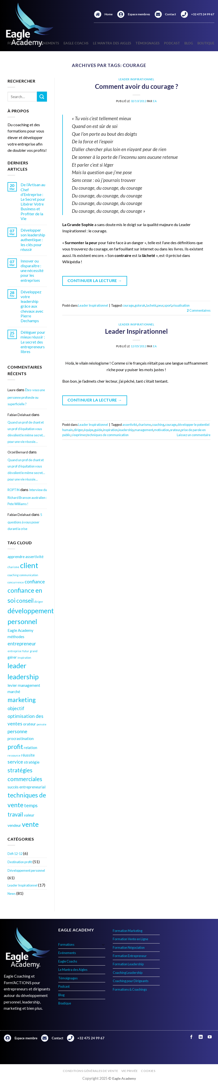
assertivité (129, 425)
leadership (126, 430)
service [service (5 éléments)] (15, 762)
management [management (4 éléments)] (29, 685)
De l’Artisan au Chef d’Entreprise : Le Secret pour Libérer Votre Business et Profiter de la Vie (33, 201)
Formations (66, 944)
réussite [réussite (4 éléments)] (28, 755)
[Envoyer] (42, 96)
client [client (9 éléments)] (29, 565)
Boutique (205, 43)
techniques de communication (108, 435)
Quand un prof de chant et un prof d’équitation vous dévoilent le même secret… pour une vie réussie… (26, 432)
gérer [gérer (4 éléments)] (12, 657)
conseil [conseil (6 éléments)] (25, 600)
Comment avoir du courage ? (136, 86)
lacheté (151, 305)
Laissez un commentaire (193, 435)
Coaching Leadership (127, 973)
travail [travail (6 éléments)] (15, 814)
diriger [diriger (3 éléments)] (38, 601)
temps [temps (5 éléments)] (31, 805)
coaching (158, 425)
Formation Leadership (128, 964)
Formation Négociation (129, 947)
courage (128, 305)
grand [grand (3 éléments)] (33, 651)
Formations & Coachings (130, 989)
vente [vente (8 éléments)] (30, 824)
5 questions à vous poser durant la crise (25, 522)
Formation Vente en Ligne (130, 939)
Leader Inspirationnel (22, 885)
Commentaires (198, 310)
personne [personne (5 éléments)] (17, 731)
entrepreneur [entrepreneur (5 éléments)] (22, 643)
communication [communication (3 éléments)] (28, 575)
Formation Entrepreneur (130, 956)
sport (168, 305)
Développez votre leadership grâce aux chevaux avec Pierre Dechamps (32, 306)
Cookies (148, 1071)
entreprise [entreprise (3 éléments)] (15, 651)
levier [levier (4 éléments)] (12, 685)
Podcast (172, 43)
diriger (78, 430)
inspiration (110, 430)
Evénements (67, 953)
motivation (161, 430)
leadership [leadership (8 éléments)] (23, 676)
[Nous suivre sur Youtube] (209, 1037)
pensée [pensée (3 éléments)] (41, 724)
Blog (188, 43)
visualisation (181, 305)
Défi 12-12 (15, 854)
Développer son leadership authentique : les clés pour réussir (33, 240)
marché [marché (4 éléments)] (14, 691)
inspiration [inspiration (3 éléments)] (24, 657)
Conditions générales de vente (90, 1071)
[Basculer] (103, 944)
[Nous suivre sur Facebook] (191, 1037)
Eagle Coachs (76, 43)
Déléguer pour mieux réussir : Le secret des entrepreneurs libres (33, 342)
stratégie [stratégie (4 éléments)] (31, 762)
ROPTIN (14, 490)
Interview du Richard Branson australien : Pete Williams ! (27, 497)
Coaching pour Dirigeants (130, 981)
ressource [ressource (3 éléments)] (14, 755)
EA (155, 101)
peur (160, 305)
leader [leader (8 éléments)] (17, 665)
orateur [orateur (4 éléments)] (29, 724)
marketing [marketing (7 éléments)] (22, 699)
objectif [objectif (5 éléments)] (16, 708)
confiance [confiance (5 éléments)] (35, 581)
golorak (140, 305)
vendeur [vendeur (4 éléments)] (14, 825)
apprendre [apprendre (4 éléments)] (16, 556)
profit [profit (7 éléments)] (15, 746)
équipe (88, 430)
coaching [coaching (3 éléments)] (13, 575)
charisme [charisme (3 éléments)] (13, 567)
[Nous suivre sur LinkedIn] (200, 1037)
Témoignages (147, 43)
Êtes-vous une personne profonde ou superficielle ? (26, 397)
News (12, 894)
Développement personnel (26, 870)
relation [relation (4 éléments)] (30, 747)
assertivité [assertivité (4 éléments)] (34, 556)
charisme (144, 425)
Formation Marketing (127, 931)
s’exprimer (78, 435)
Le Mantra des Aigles (112, 43)
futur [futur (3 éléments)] (25, 651)
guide (98, 430)
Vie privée (129, 1071)
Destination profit (20, 862)
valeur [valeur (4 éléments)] (29, 815)
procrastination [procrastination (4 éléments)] (21, 738)
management (143, 430)
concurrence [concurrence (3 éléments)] (16, 582)
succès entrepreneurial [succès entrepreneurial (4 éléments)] (26, 787)
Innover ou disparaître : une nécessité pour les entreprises (32, 270)
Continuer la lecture (95, 281)
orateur (175, 430)
